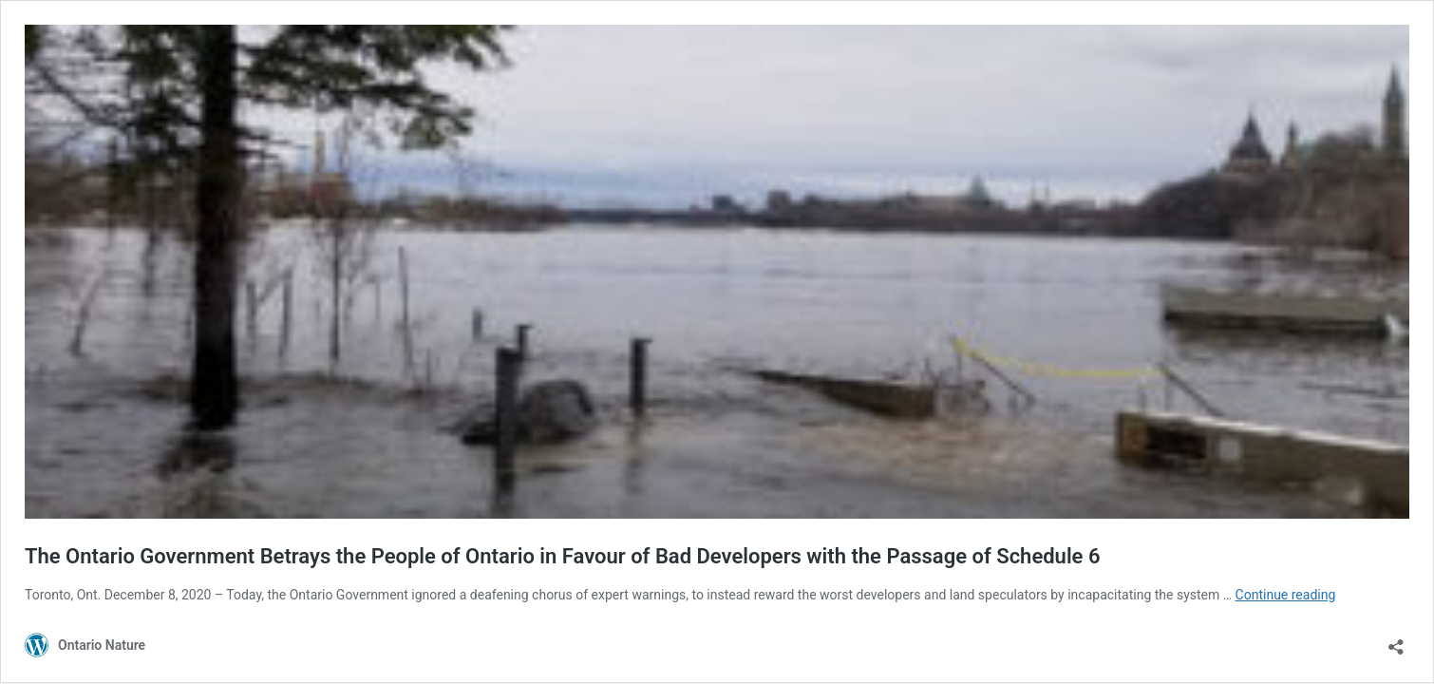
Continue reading (1286, 594)
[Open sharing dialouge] (1396, 641)
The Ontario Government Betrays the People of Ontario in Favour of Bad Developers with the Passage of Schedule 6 (563, 556)
